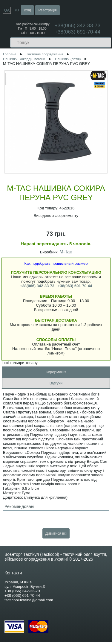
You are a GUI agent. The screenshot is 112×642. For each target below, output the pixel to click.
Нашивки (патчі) (68, 59)
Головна (9, 54)
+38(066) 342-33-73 (37, 286)
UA (7, 10)
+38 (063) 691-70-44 (22, 595)
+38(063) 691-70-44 (78, 32)
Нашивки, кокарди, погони (24, 59)
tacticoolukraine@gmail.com (28, 600)
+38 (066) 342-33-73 (22, 591)
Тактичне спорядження (44, 54)
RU (16, 10)
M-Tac (65, 251)
